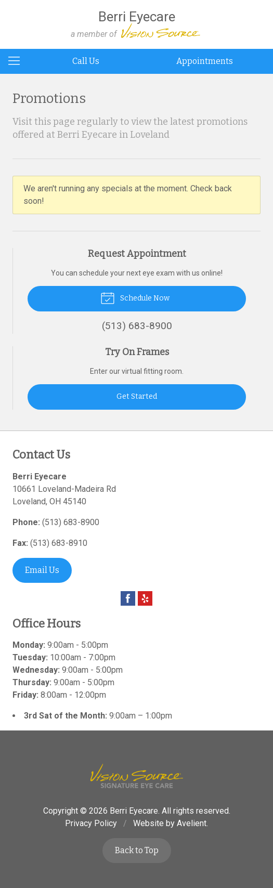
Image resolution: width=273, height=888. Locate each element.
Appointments (204, 61)
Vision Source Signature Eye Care (137, 776)
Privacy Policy (91, 823)
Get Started (136, 396)
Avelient (191, 823)
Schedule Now (135, 297)
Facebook (128, 598)
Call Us (85, 61)
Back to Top (137, 850)
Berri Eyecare (134, 811)
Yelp (145, 598)
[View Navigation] (17, 61)
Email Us (42, 570)
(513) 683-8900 (70, 522)
